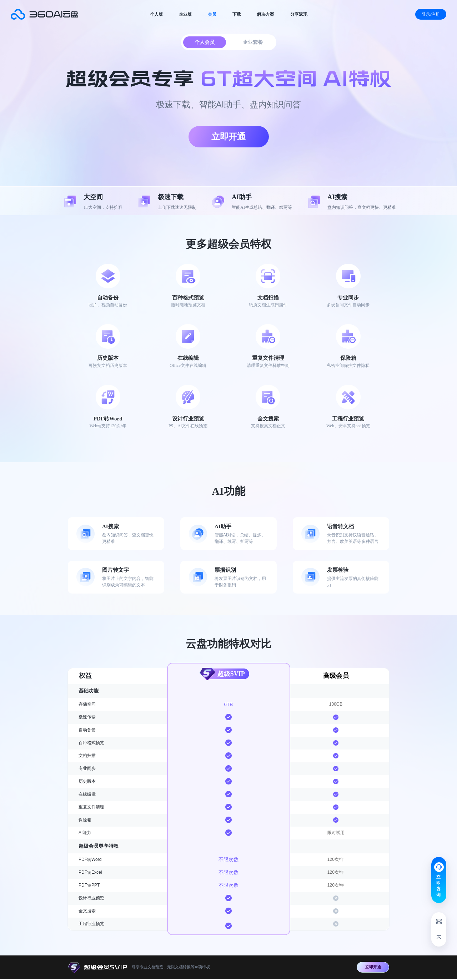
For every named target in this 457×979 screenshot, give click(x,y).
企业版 (185, 14)
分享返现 (298, 14)
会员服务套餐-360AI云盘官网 (44, 14)
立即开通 (228, 136)
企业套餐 (253, 42)
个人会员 (205, 42)
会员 (212, 14)
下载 (236, 14)
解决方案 (265, 14)
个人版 (156, 14)
